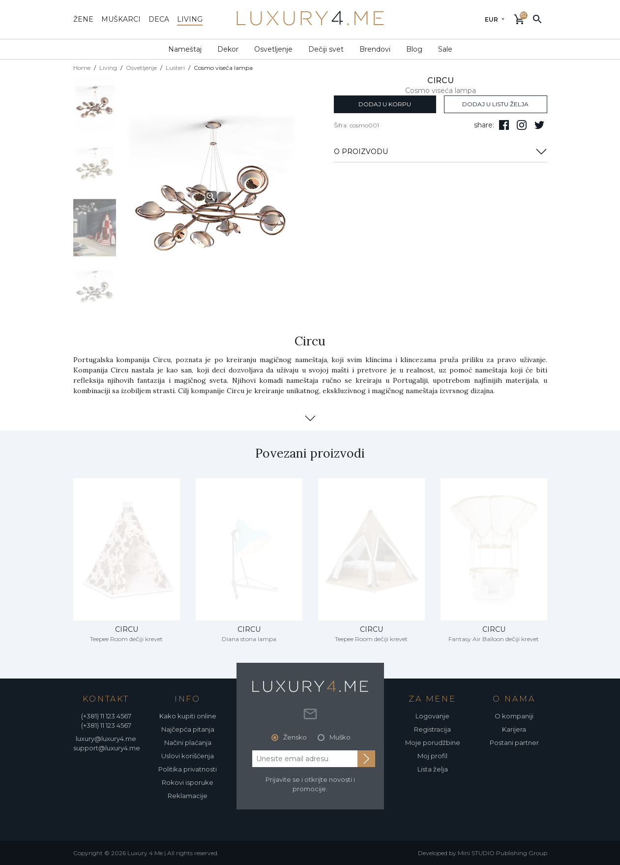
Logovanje (432, 716)
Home (81, 67)
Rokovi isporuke (187, 782)
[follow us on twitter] (539, 125)
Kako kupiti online (187, 716)
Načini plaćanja (187, 742)
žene (83, 19)
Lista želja (432, 769)
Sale (445, 49)
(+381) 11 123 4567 (106, 716)
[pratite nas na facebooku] (504, 125)
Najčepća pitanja (187, 729)
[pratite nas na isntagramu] (522, 125)
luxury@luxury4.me (106, 738)
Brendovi (374, 49)
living (190, 19)
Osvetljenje (273, 49)
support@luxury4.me (106, 748)
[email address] (304, 758)
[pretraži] (537, 19)
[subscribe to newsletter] (366, 758)
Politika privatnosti (187, 769)
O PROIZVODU (440, 151)
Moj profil (432, 756)
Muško (340, 737)
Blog (414, 49)
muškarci (121, 19)
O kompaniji (514, 716)
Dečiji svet (326, 49)
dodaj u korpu (384, 104)
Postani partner (514, 742)
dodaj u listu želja (495, 104)
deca (158, 19)
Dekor (227, 49)
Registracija (432, 729)
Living (108, 67)
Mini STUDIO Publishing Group (502, 853)
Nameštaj (185, 49)
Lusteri (175, 67)
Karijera (514, 729)
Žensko (295, 737)
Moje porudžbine (432, 742)
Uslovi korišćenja (187, 756)
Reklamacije (187, 796)
